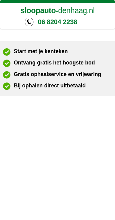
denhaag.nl (58, 10)
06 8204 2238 (57, 22)
